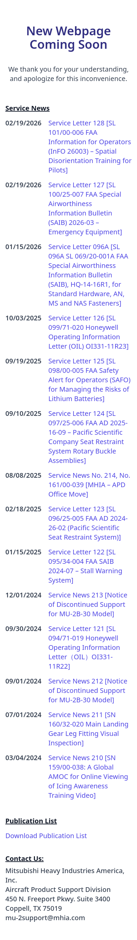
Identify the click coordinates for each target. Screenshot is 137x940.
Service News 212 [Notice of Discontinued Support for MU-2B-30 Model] (87, 690)
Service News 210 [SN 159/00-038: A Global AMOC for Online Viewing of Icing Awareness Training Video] (88, 776)
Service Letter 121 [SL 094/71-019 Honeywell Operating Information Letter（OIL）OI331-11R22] (84, 647)
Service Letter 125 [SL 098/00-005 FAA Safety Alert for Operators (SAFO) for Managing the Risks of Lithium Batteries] (89, 379)
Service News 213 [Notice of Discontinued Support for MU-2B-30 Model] (87, 604)
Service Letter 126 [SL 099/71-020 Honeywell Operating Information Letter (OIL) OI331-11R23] (88, 332)
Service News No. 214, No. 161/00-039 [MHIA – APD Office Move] (89, 485)
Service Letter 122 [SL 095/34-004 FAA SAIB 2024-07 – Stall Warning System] (85, 566)
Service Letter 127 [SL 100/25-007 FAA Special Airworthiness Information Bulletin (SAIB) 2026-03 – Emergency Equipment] (85, 208)
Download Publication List (46, 835)
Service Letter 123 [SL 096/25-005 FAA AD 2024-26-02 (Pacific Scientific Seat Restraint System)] (88, 523)
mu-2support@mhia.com (45, 917)
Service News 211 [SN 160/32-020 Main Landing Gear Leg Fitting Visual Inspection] (88, 728)
